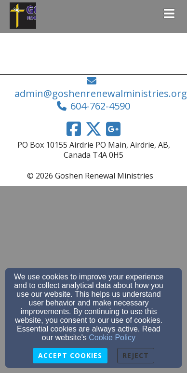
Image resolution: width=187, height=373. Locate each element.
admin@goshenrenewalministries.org (100, 93)
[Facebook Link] (74, 129)
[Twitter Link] (93, 129)
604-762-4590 (100, 105)
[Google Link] (113, 129)
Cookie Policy (112, 337)
